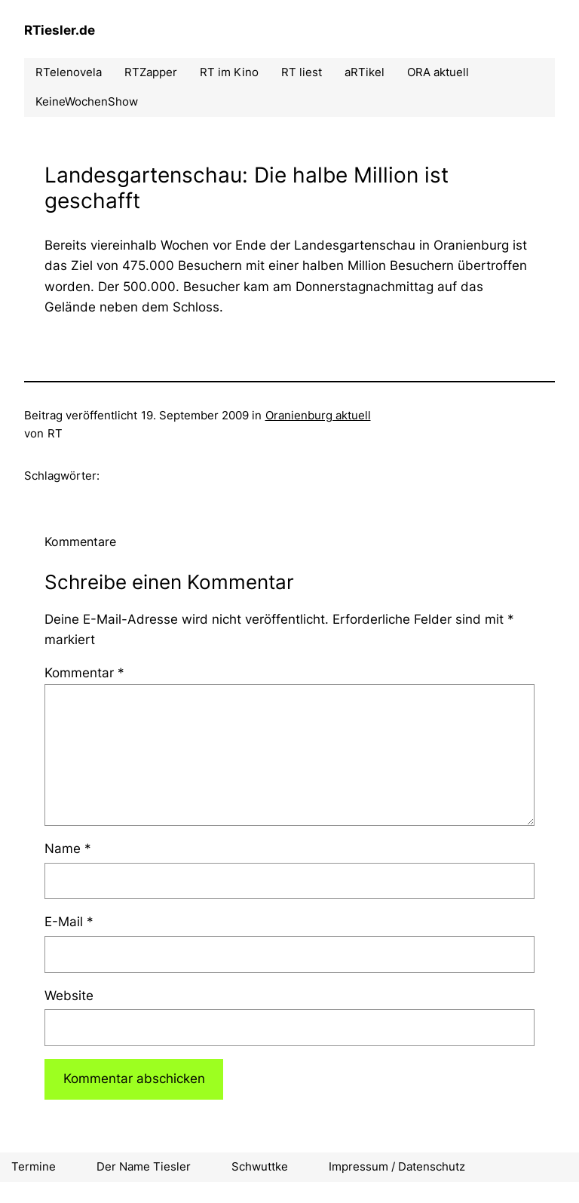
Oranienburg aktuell (318, 415)
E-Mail (68, 921)
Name (67, 848)
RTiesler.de (59, 30)
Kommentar (84, 672)
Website (68, 995)
